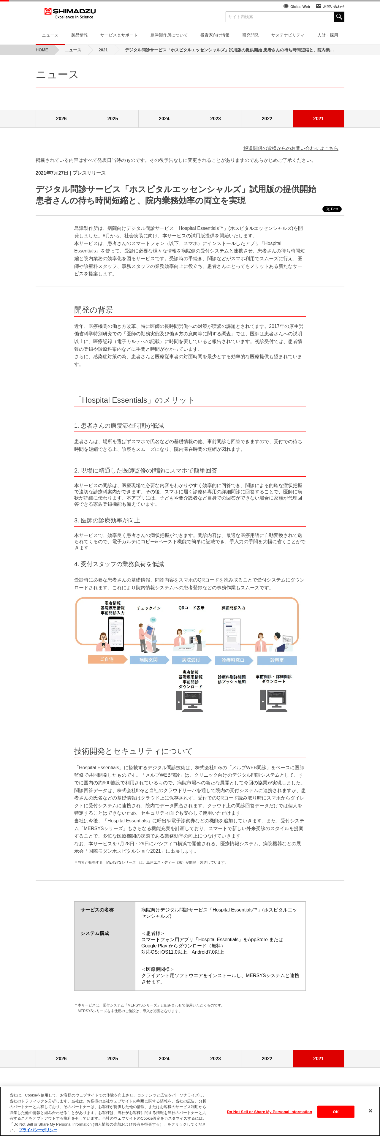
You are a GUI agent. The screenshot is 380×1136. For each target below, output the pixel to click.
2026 (61, 118)
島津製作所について (169, 35)
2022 (267, 118)
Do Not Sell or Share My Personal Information (269, 1112)
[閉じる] (370, 1111)
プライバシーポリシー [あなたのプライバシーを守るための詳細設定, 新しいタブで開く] (38, 1130)
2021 (318, 118)
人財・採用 (327, 35)
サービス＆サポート (119, 35)
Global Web (300, 7)
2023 (215, 118)
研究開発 (250, 35)
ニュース (50, 35)
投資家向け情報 (214, 35)
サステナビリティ (288, 35)
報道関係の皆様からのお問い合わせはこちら (290, 148)
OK (336, 1112)
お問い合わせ (333, 6)
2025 (112, 118)
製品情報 (79, 35)
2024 (164, 118)
